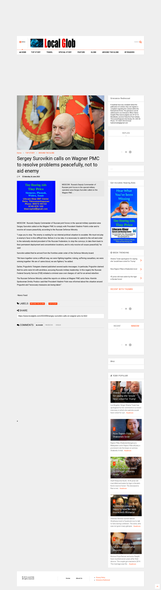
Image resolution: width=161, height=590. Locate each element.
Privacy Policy (100, 577)
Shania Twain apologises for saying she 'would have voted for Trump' (126, 395)
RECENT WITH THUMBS (121, 289)
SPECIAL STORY (65, 52)
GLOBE (93, 52)
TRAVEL (49, 52)
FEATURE (81, 52)
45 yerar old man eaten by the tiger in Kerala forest (125, 471)
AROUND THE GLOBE (110, 52)
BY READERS (129, 52)
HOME (22, 52)
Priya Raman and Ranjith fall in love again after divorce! (125, 547)
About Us (79, 578)
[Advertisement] (80, 19)
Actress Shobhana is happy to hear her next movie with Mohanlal (124, 509)
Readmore (129, 413)
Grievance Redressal (103, 580)
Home (19, 153)
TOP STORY (35, 52)
